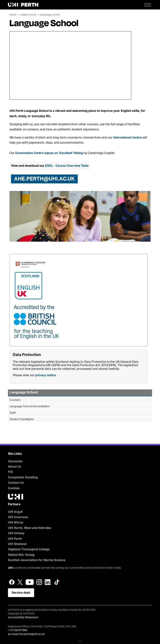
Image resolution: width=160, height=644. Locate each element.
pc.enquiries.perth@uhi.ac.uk (26, 634)
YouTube (30, 582)
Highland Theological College (29, 549)
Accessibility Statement (23, 617)
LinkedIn (48, 582)
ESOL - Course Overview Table (67, 165)
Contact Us (16, 482)
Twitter (20, 582)
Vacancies (15, 461)
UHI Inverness (18, 517)
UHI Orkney (16, 533)
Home (12, 14)
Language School (50, 14)
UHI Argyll (15, 511)
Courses (14, 400)
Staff (12, 412)
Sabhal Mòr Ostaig (21, 554)
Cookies (14, 488)
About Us (14, 466)
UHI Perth (15, 538)
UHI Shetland (17, 544)
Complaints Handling (23, 477)
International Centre (127, 137)
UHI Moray (15, 522)
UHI (10, 568)
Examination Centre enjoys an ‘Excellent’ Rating (49, 153)
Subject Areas (28, 14)
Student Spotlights (21, 419)
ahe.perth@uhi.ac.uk (44, 178)
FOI (10, 471)
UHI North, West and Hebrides (29, 528)
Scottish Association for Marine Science (36, 560)
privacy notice (45, 375)
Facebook (12, 582)
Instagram (39, 582)
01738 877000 (18, 630)
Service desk (21, 592)
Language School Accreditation (29, 406)
